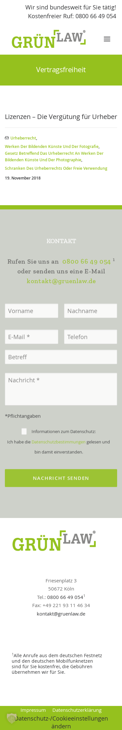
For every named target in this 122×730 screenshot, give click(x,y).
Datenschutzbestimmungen (59, 463)
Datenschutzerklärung (77, 710)
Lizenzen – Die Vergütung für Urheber (61, 116)
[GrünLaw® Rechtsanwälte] (55, 39)
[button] (107, 39)
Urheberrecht (23, 138)
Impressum (33, 710)
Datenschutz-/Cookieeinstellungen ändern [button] (61, 722)
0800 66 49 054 (86, 282)
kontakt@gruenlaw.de (61, 302)
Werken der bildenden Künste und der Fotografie (52, 146)
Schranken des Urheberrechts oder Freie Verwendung (56, 168)
